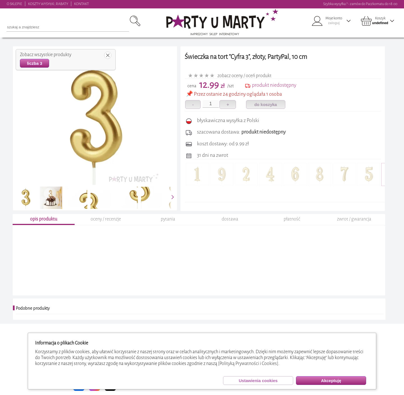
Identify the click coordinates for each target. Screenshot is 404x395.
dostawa (230, 219)
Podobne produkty (33, 308)
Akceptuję (331, 380)
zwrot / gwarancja (354, 219)
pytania (168, 219)
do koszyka (265, 104)
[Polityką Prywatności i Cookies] (248, 363)
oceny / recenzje (106, 219)
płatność (292, 219)
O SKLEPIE (14, 3)
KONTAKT (81, 3)
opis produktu (43, 219)
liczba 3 (34, 63)
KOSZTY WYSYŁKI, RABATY (48, 3)
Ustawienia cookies (258, 380)
